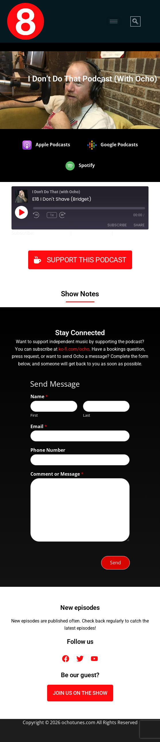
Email (38, 427)
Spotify (122, 233)
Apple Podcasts (52, 233)
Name (39, 397)
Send (115, 562)
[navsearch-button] (135, 21)
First (34, 415)
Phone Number (47, 450)
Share (139, 225)
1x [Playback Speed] (52, 215)
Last (86, 415)
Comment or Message (57, 474)
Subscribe (117, 225)
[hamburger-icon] (113, 21)
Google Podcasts (92, 233)
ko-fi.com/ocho (74, 349)
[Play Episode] (21, 212)
